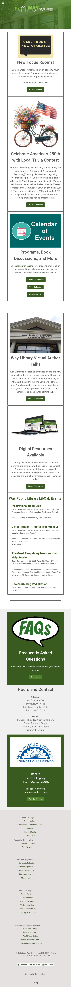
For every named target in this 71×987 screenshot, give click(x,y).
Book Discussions (26, 870)
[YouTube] (35, 964)
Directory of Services (27, 912)
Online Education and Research (27, 925)
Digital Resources (35, 486)
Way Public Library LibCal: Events (35, 498)
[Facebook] (23, 964)
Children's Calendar (35, 279)
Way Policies (27, 847)
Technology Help (27, 905)
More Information (35, 399)
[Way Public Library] (35, 9)
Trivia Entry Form (35, 205)
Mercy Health (26, 878)
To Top (35, 983)
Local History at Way (27, 909)
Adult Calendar (35, 294)
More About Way (24, 891)
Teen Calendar (35, 287)
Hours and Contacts (27, 843)
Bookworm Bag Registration (29, 584)
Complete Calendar (27, 863)
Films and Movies (26, 874)
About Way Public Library (24, 840)
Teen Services (27, 898)
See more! (35, 677)
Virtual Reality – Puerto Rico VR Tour (35, 526)
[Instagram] (47, 964)
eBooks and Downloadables (30, 824)
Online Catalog (30, 821)
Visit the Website (36, 799)
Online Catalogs (27, 818)
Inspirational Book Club (26, 506)
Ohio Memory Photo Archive (30, 943)
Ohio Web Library (30, 928)
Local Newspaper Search (30, 940)
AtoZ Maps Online (30, 936)
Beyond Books (30, 832)
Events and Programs (24, 860)
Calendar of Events (24, 266)
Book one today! (35, 89)
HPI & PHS (30, 836)
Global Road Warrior (30, 932)
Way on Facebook (27, 901)
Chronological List (26, 867)
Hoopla (30, 828)
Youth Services (27, 894)
